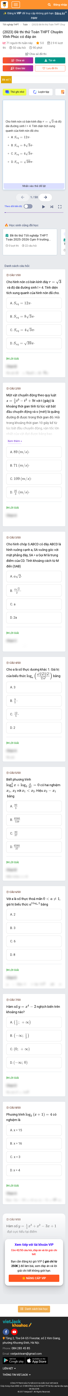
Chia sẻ (17, 60)
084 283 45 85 (21, 1348)
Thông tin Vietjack (17, 1374)
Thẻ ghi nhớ (14, 92)
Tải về (50, 60)
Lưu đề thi (50, 68)
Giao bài (18, 68)
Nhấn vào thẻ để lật (34, 186)
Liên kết (9, 1368)
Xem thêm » (15, 441)
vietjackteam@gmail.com (26, 1353)
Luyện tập (41, 92)
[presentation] (48, 121)
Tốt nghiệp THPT (11, 24)
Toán (25, 24)
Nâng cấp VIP (34, 1278)
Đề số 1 (6, 79)
